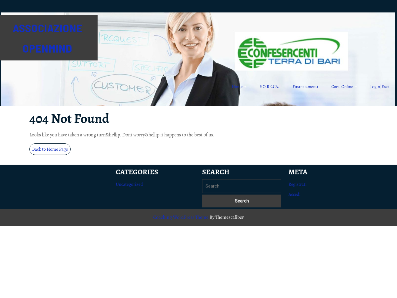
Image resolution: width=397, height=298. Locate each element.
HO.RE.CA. (269, 87)
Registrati (298, 187)
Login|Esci (379, 87)
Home (237, 87)
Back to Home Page (51, 150)
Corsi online (342, 87)
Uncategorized (129, 187)
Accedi (295, 197)
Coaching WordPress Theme (180, 220)
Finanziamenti (305, 87)
